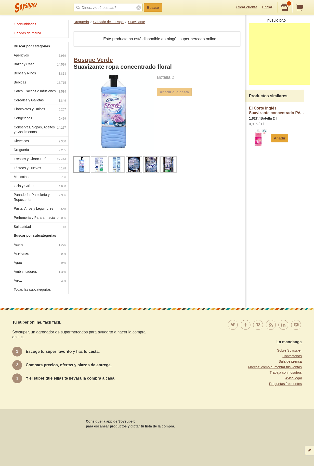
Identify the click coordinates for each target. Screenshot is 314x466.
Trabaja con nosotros (286, 372)
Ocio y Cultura (40, 186)
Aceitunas (40, 254)
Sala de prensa (290, 361)
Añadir (280, 138)
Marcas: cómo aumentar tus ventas (275, 367)
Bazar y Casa (40, 64)
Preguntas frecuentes (285, 384)
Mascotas (40, 177)
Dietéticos (40, 141)
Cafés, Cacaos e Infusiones (40, 91)
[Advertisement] (279, 54)
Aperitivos (40, 55)
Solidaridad (40, 227)
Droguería (81, 22)
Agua (40, 263)
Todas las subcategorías (32, 289)
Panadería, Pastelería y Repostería (40, 197)
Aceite (40, 245)
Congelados (40, 118)
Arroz (40, 281)
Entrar (267, 7)
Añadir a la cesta (174, 92)
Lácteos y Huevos (40, 168)
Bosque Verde (93, 59)
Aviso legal (293, 378)
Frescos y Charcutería (40, 159)
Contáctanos (292, 356)
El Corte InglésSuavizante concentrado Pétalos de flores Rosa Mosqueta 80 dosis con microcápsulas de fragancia (276, 110)
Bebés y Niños (40, 73)
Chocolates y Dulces (40, 109)
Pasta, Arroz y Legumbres (40, 209)
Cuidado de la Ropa (108, 22)
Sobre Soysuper (289, 350)
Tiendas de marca (27, 33)
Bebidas (40, 82)
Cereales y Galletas (40, 100)
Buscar (153, 7)
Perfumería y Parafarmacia (40, 218)
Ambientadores (40, 272)
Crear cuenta (246, 7)
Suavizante (136, 22)
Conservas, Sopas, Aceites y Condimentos (40, 129)
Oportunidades (25, 24)
